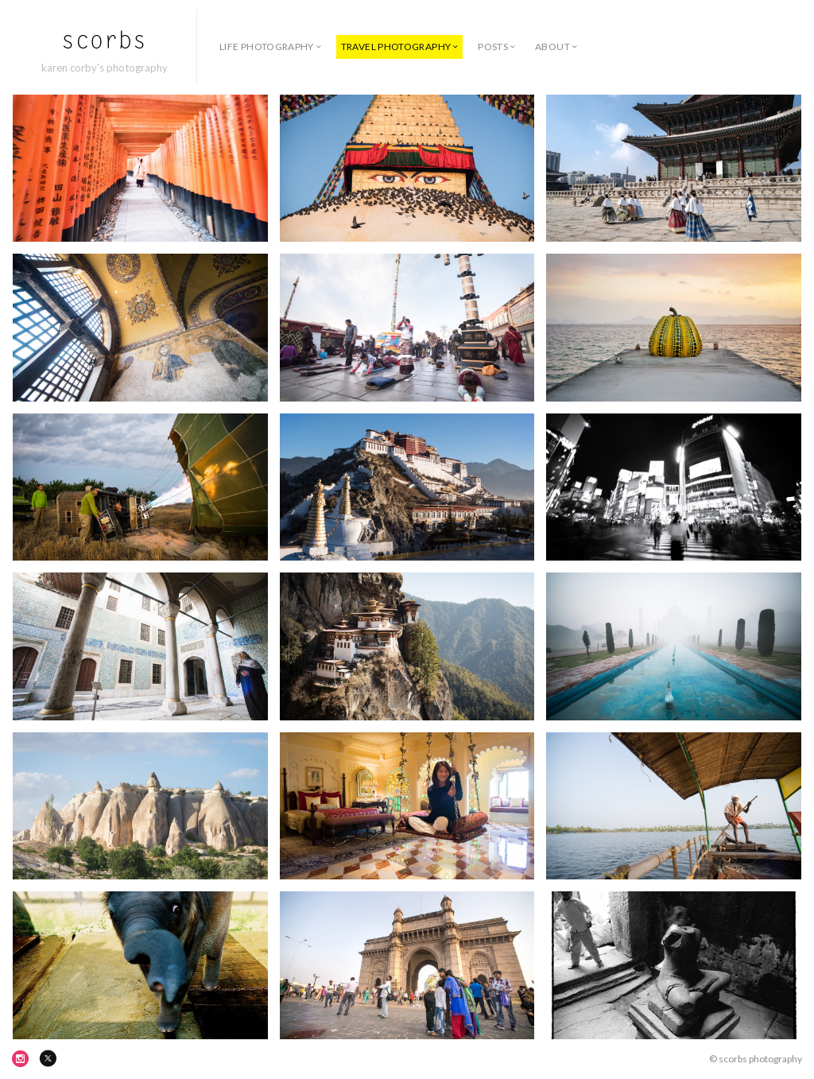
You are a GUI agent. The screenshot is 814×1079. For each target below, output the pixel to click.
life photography (266, 46)
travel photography (396, 46)
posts (493, 46)
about (552, 46)
